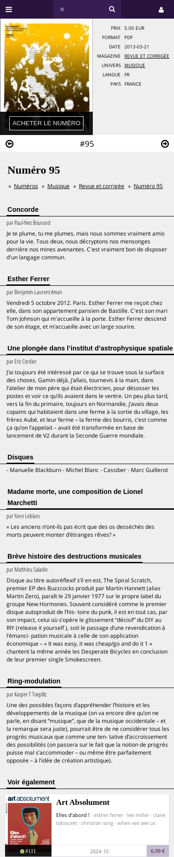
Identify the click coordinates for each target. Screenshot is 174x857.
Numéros (26, 186)
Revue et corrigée (146, 56)
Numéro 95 (148, 186)
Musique (134, 65)
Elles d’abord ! (73, 814)
